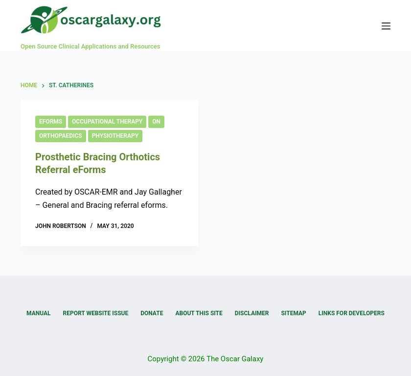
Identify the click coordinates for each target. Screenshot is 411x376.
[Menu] (386, 26)
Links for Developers (352, 313)
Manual (38, 313)
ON (156, 121)
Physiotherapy (115, 135)
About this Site (198, 313)
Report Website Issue (96, 313)
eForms (50, 121)
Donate (151, 313)
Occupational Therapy (107, 121)
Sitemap (293, 313)
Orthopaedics (60, 135)
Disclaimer (252, 313)
